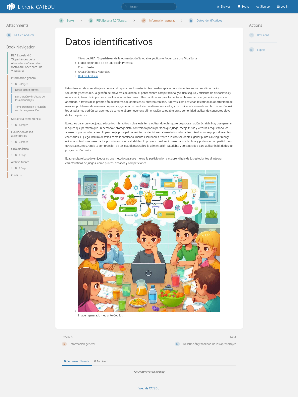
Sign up (263, 6)
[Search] (126, 6)
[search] (149, 6)
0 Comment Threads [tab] (76, 361)
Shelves (223, 6)
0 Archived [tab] (100, 361)
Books (243, 6)
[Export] (270, 49)
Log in (282, 6)
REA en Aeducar (88, 76)
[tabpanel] (149, 372)
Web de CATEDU (149, 388)
